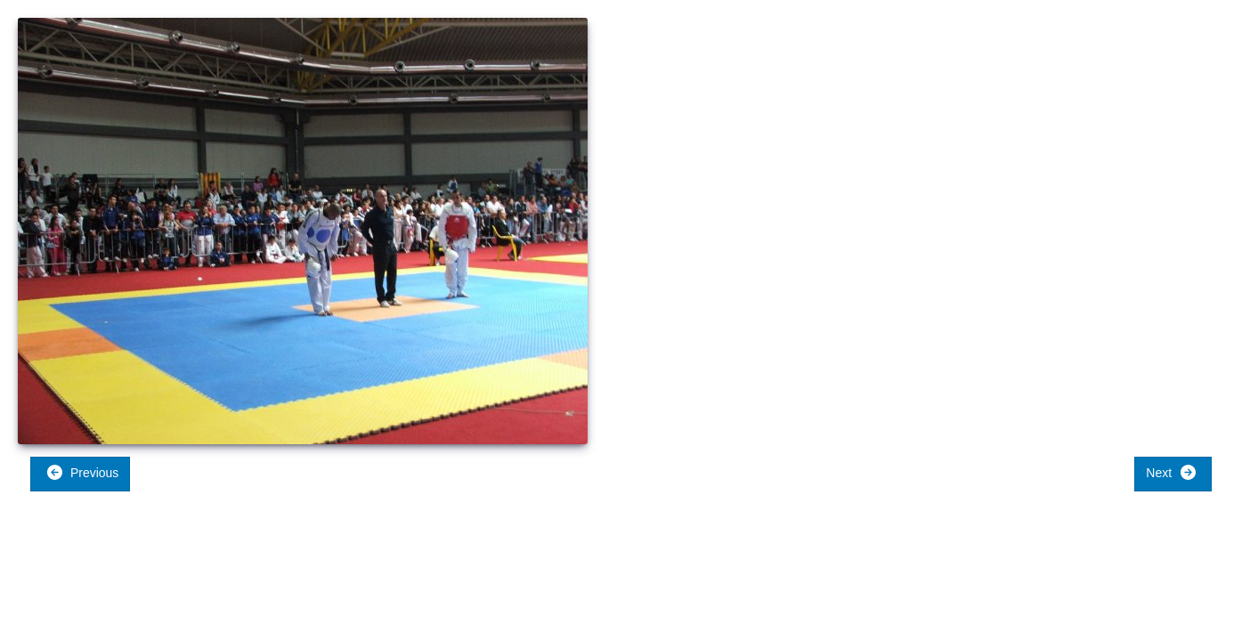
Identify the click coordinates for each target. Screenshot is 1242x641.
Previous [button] (82, 472)
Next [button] (1171, 472)
